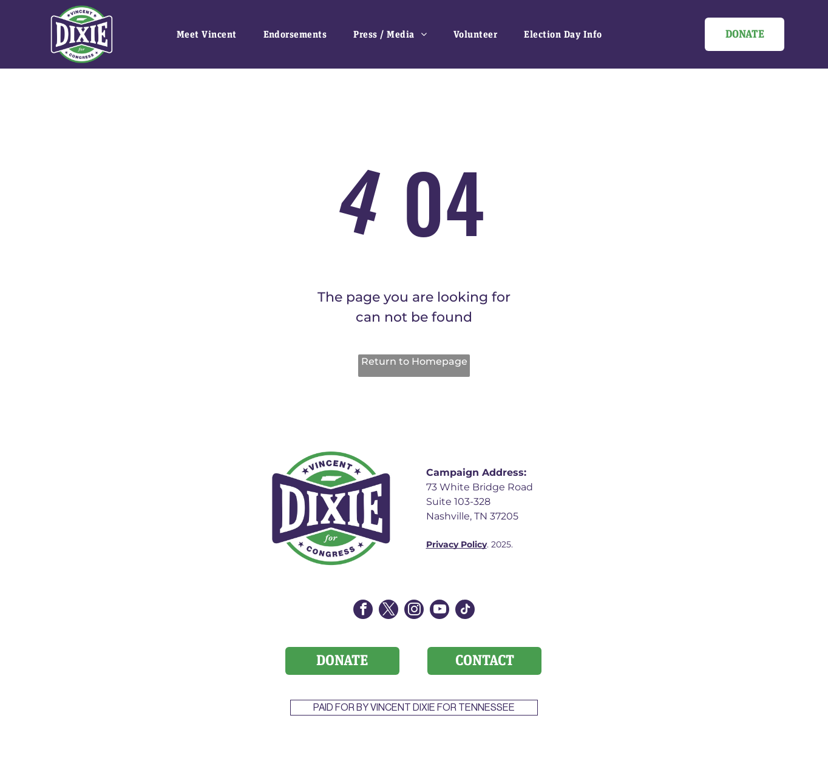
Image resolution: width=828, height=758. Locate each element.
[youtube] (439, 611)
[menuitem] (206, 34)
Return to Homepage (414, 361)
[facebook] (363, 611)
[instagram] (414, 611)
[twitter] (388, 611)
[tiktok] (465, 611)
